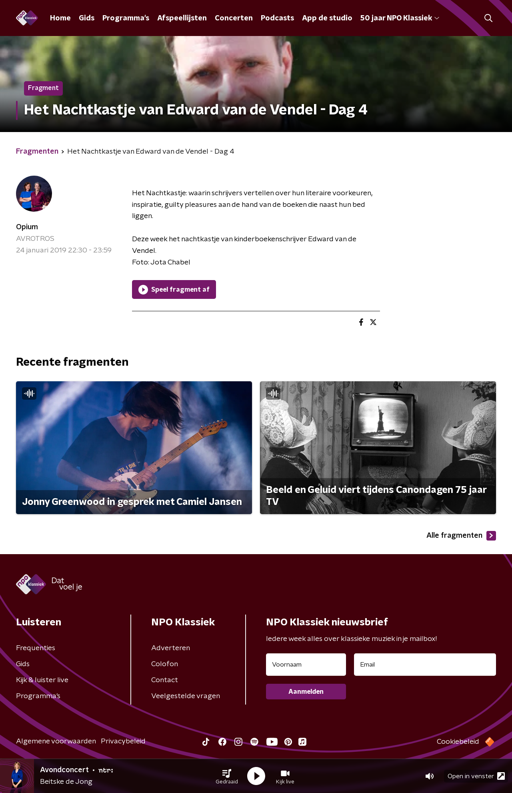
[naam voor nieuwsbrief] (306, 664)
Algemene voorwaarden (56, 741)
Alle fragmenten (461, 536)
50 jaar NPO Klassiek (399, 18)
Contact (164, 680)
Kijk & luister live (42, 680)
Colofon (164, 664)
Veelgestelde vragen (185, 696)
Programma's (125, 18)
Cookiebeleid (458, 741)
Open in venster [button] (476, 776)
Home (60, 18)
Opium (27, 227)
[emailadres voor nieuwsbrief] (425, 664)
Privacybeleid (123, 741)
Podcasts (277, 18)
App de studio (327, 18)
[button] (227, 776)
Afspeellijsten (182, 18)
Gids (86, 18)
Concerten (234, 18)
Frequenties (35, 648)
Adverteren (170, 648)
